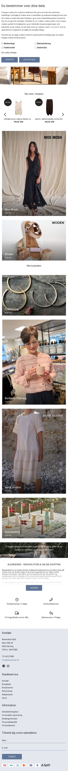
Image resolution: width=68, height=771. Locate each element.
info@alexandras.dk (10, 660)
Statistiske (42, 47)
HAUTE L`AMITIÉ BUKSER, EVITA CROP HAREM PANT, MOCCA (49, 119)
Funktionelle (9, 47)
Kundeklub (6, 684)
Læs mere (34, 588)
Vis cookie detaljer (9, 53)
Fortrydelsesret (8, 725)
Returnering (7, 691)
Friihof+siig (11, 309)
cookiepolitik (55, 27)
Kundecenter (7, 688)
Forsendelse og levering (12, 715)
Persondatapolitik (9, 722)
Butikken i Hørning (15, 398)
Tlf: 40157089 (8, 656)
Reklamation (7, 694)
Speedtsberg (12, 532)
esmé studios (13, 487)
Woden (9, 254)
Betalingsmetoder (9, 719)
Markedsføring (44, 43)
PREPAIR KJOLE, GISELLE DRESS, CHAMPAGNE (18, 119)
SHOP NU (8, 213)
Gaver (4, 698)
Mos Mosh (11, 209)
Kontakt (5, 681)
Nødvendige (9, 43)
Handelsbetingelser (10, 712)
